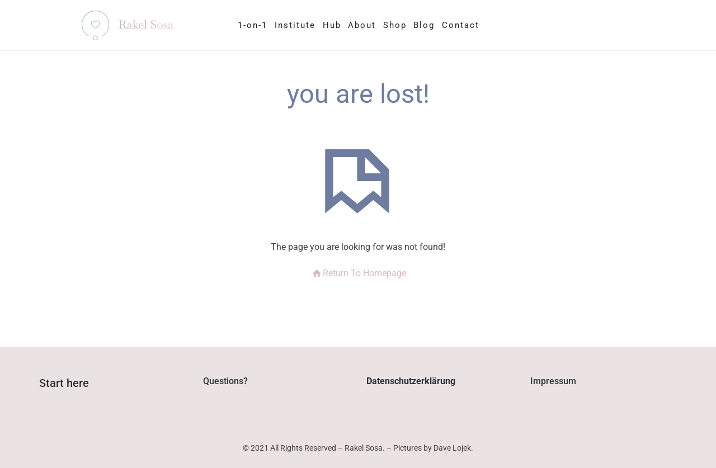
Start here (64, 383)
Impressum (553, 381)
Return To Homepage (358, 273)
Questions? (225, 381)
